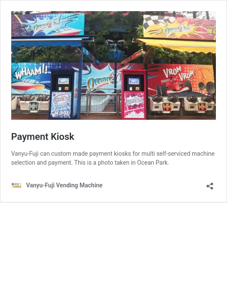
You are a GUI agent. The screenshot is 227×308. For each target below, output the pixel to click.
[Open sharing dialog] (210, 183)
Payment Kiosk (42, 136)
